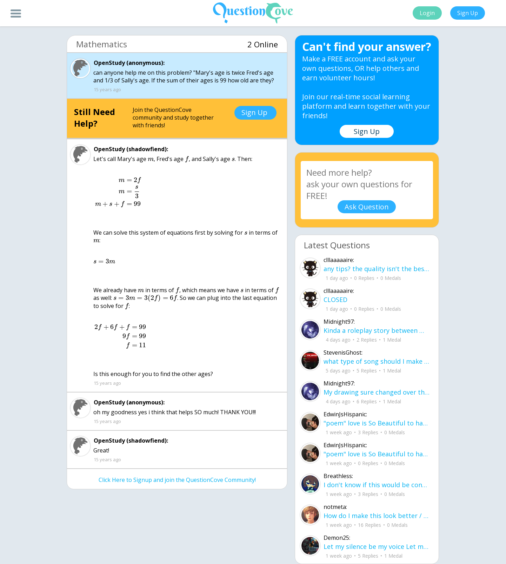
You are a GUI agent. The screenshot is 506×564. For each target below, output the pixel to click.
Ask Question (367, 207)
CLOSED (335, 299)
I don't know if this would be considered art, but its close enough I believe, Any (377, 485)
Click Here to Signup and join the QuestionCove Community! (177, 480)
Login (427, 13)
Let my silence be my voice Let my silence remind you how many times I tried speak (377, 546)
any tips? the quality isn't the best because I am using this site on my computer (377, 268)
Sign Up (467, 13)
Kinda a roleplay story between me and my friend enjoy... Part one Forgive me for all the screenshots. (377, 330)
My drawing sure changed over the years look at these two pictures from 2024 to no (377, 392)
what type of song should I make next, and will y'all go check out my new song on (377, 361)
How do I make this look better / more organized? (377, 515)
